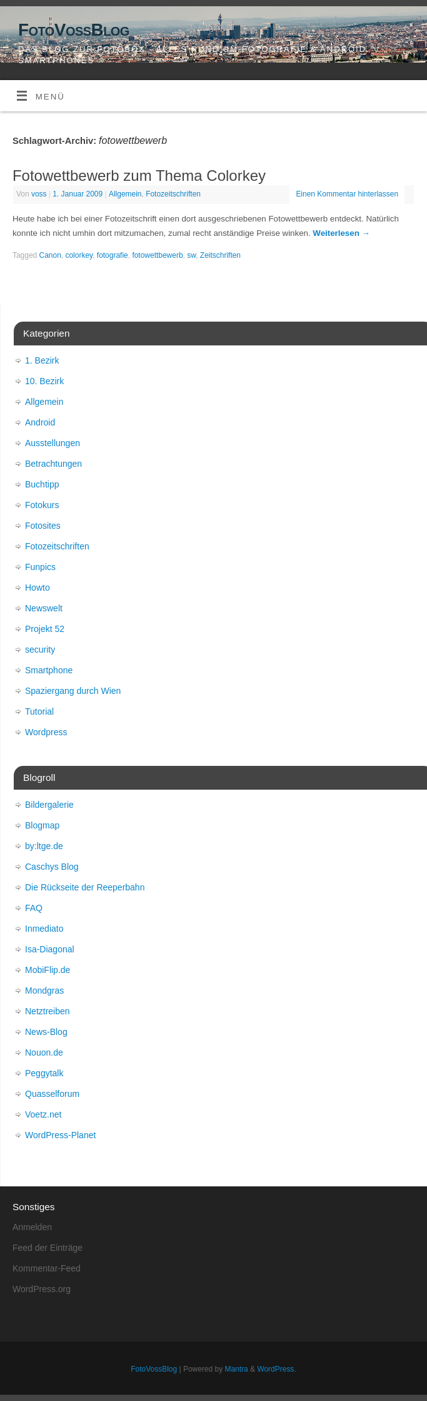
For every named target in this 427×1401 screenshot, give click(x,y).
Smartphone (49, 670)
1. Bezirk (42, 360)
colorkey (79, 255)
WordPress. (276, 1369)
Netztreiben (47, 1011)
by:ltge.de (44, 846)
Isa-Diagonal (49, 949)
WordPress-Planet (60, 1135)
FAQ (34, 908)
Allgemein (125, 194)
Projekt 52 (44, 629)
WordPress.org (42, 1289)
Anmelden (32, 1227)
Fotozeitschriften (173, 194)
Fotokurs (42, 505)
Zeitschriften (220, 255)
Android (40, 422)
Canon (50, 255)
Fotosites (43, 526)
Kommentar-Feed (47, 1268)
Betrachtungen (53, 464)
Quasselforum (52, 1094)
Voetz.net (43, 1114)
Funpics (40, 567)
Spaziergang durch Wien (73, 691)
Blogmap (42, 825)
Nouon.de (44, 1052)
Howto (37, 588)
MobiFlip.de (47, 970)
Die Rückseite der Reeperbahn (84, 887)
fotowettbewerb (157, 255)
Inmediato (44, 929)
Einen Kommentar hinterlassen (347, 194)
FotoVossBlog (73, 29)
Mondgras (44, 991)
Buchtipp (42, 484)
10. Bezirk (44, 381)
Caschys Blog (52, 867)
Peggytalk (44, 1073)
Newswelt (44, 608)
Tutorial (39, 711)
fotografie (112, 255)
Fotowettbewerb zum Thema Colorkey (139, 175)
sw (191, 255)
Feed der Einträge (48, 1248)
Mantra (236, 1369)
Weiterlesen (341, 233)
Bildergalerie (49, 805)
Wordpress (46, 732)
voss (39, 194)
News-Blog (46, 1032)
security (40, 649)
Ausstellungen (52, 443)
